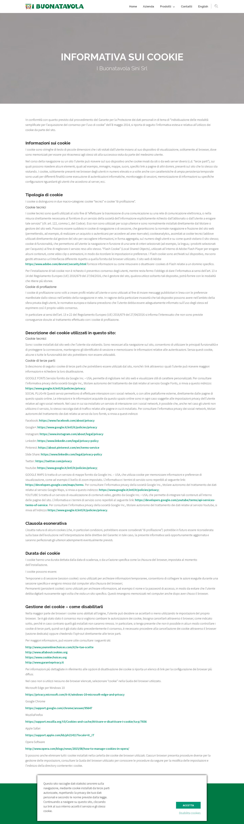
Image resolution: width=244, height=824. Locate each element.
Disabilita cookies (190, 813)
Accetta (188, 805)
